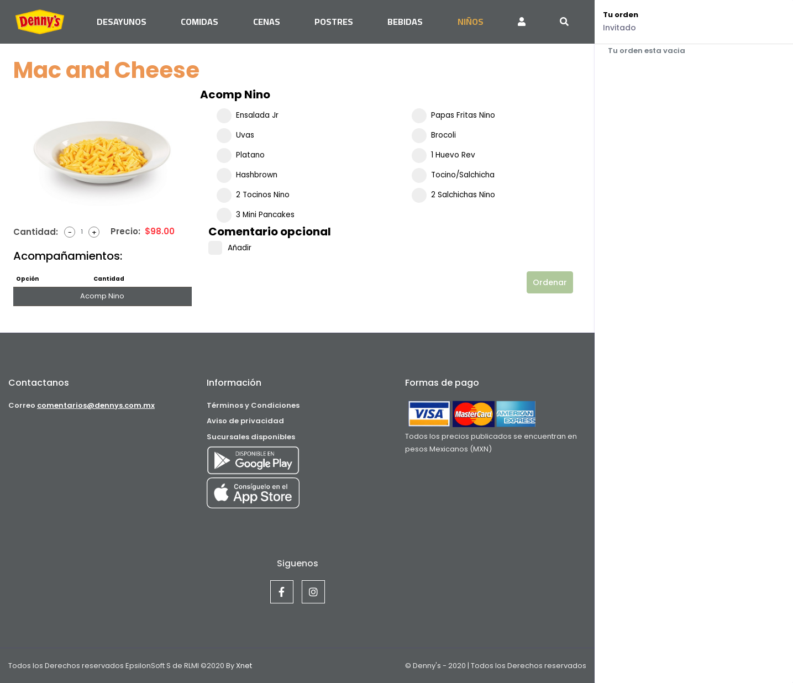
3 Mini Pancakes (256, 214)
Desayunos (121, 21)
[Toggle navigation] (564, 21)
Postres (333, 21)
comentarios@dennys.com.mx (96, 405)
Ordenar (550, 282)
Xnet (243, 665)
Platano (241, 155)
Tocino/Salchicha (453, 175)
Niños (471, 21)
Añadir (229, 248)
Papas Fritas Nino (453, 115)
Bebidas (405, 21)
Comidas (199, 21)
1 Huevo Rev (443, 155)
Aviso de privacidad (245, 421)
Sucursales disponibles (251, 437)
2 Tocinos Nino (253, 195)
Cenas (266, 21)
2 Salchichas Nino (453, 195)
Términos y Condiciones (253, 405)
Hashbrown (247, 175)
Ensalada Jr (248, 115)
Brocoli (434, 135)
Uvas (235, 135)
